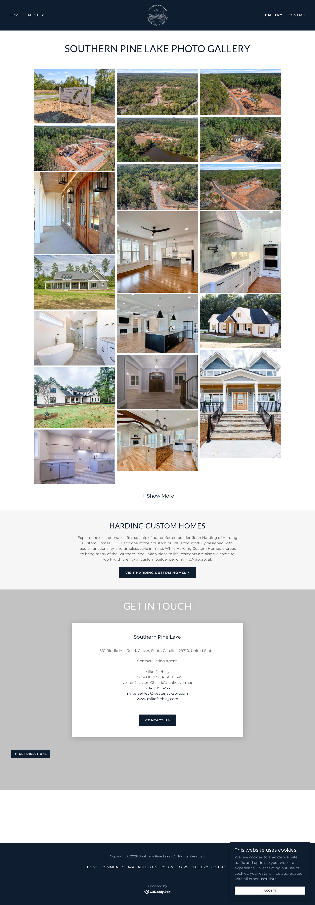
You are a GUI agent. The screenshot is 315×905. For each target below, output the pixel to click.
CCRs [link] (184, 867)
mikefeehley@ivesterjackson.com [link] (157, 693)
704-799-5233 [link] (157, 688)
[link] (157, 15)
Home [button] (92, 867)
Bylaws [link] (168, 867)
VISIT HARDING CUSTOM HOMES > (157, 573)
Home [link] (15, 15)
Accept (270, 890)
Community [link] (113, 867)
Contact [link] (297, 15)
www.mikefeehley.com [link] (157, 699)
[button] (36, 15)
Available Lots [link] (143, 867)
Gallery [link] (273, 15)
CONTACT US (157, 720)
